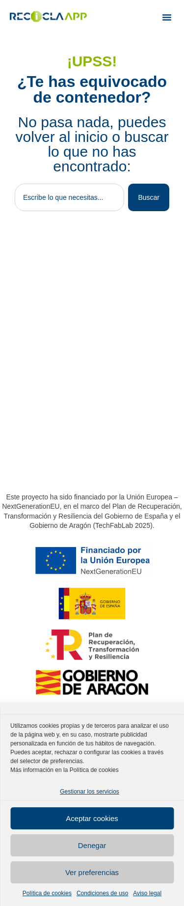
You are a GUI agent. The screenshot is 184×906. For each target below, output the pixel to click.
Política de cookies (47, 893)
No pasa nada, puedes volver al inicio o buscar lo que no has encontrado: (92, 144)
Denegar (92, 845)
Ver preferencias (92, 872)
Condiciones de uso (102, 893)
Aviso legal (147, 893)
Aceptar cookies (92, 818)
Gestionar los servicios (89, 791)
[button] (166, 17)
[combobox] (69, 197)
